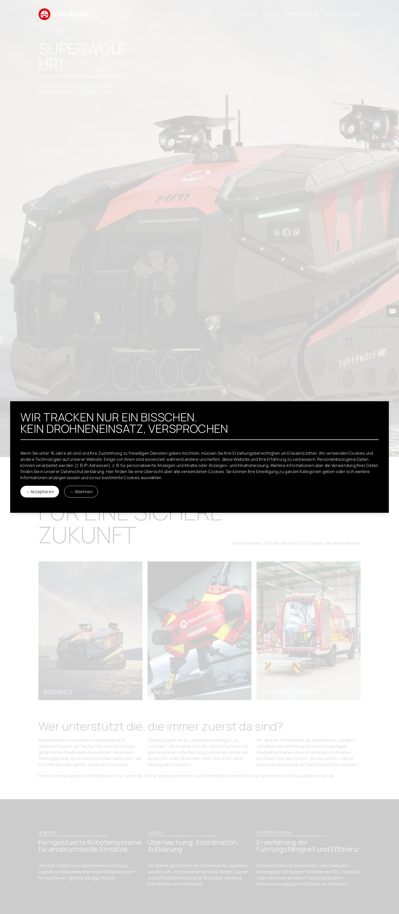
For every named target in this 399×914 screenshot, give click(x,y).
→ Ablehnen (81, 491)
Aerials (270, 14)
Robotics (247, 14)
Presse (353, 14)
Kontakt (332, 14)
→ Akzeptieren (39, 491)
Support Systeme (301, 14)
